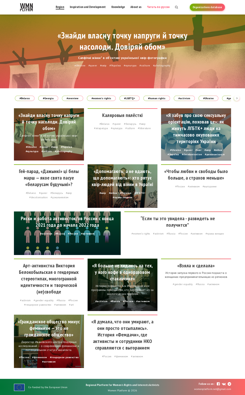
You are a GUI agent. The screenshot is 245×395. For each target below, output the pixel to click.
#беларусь (130, 124)
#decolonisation (192, 154)
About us (135, 7)
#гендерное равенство (37, 304)
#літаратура (101, 128)
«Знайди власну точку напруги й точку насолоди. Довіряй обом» (122, 41)
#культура (130, 65)
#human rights (156, 98)
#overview (73, 98)
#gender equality (44, 300)
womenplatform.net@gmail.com (212, 389)
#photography (161, 65)
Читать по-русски (158, 7)
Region (60, 7)
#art (71, 304)
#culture (145, 65)
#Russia (60, 233)
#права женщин (215, 233)
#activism (184, 98)
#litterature (144, 128)
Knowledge (118, 7)
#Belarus (25, 98)
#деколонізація (215, 154)
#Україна (115, 65)
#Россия (180, 186)
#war (198, 150)
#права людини (122, 197)
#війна (218, 150)
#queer (92, 65)
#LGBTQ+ (129, 98)
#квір (103, 65)
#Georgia (48, 98)
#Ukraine (80, 65)
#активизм (194, 186)
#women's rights (101, 98)
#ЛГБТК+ (140, 193)
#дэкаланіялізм (60, 197)
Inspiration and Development (88, 7)
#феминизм (39, 357)
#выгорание (210, 186)
